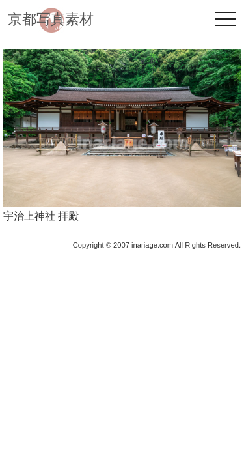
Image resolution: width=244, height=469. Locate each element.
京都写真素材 (51, 19)
